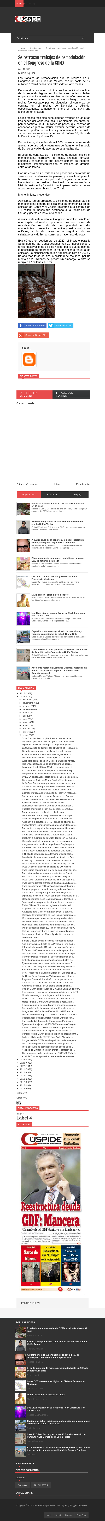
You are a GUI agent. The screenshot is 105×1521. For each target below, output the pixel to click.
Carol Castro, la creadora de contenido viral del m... (47, 850)
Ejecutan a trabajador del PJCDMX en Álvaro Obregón (49, 1024)
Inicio (57, 484)
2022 (22, 1066)
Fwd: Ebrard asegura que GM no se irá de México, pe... (49, 870)
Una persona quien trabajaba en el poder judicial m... (48, 1043)
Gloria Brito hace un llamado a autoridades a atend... (48, 834)
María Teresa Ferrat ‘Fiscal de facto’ (46, 1394)
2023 (22, 1063)
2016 (22, 1085)
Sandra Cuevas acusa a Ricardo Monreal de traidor (47, 940)
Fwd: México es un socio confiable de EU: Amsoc (46, 866)
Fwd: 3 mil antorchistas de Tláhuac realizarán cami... (48, 831)
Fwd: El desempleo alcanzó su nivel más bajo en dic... (48, 863)
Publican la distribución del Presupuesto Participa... (47, 1021)
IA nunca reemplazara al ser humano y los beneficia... (48, 918)
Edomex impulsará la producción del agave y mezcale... (49, 793)
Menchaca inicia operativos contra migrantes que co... (48, 924)
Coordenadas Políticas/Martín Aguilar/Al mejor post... (48, 780)
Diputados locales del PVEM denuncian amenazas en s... (50, 895)
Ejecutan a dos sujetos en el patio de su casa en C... (48, 963)
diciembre (27, 699)
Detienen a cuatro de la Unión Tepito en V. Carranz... (48, 757)
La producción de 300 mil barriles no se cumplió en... (48, 908)
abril (25, 725)
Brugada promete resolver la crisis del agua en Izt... (47, 812)
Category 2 (21, 1097)
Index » (20, 1113)
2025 (22, 696)
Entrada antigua (84, 484)
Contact (68, 1515)
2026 (22, 693)
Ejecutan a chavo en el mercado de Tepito (42, 802)
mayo (25, 722)
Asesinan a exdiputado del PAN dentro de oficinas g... (48, 822)
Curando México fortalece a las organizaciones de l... (48, 956)
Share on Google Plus (32, 335)
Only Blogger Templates (76, 1505)
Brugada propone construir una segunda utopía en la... (49, 889)
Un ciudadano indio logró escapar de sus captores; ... (48, 841)
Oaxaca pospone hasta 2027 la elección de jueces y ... (49, 927)
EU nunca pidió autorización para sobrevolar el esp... (48, 770)
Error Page (81, 1515)
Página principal (30, 1303)
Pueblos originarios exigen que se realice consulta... (47, 809)
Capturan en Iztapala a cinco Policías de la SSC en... (48, 982)
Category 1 (21, 1093)
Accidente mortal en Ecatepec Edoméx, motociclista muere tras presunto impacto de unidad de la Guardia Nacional (58, 1448)
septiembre (28, 709)
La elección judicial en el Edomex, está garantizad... (47, 805)
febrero (26, 732)
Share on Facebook (31, 325)
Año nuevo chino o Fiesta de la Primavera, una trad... (48, 944)
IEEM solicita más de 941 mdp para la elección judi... (48, 947)
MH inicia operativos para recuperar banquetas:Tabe (48, 741)
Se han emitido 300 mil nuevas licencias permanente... (49, 1027)
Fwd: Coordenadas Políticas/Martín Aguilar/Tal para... (48, 886)
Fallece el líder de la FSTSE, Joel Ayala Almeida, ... (47, 1037)
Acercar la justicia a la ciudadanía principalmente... (47, 985)
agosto (26, 712)
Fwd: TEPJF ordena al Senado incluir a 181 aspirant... (48, 879)
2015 (22, 1088)
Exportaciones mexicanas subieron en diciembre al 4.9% (50, 992)
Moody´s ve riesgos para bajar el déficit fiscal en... (46, 995)
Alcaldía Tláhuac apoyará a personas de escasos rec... (49, 1056)
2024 (22, 1059)
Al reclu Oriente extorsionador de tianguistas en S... (47, 754)
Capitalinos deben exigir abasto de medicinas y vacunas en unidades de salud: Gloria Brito (58, 1422)
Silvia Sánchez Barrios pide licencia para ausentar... (47, 738)
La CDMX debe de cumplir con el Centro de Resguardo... (50, 748)
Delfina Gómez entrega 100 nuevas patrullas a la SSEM (49, 1014)
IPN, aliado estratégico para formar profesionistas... (47, 854)
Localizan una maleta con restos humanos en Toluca (48, 921)
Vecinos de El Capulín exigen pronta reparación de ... (48, 1050)
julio (25, 716)
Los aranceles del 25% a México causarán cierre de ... (49, 767)
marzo (26, 728)
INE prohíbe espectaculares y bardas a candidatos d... (49, 773)
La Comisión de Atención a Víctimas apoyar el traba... (48, 976)
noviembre (28, 703)
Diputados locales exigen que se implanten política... (48, 744)
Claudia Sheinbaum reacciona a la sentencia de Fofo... (49, 857)
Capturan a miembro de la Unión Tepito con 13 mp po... (49, 838)
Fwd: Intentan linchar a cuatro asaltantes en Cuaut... (48, 873)
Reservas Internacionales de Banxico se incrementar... (49, 915)
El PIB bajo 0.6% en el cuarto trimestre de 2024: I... (47, 860)
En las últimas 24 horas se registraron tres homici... (47, 905)
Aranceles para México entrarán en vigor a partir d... (47, 911)
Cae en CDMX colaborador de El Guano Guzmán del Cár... (51, 989)
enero (25, 735)
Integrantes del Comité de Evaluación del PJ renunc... (48, 1011)
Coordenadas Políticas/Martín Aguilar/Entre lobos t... (48, 1018)
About (58, 1515)
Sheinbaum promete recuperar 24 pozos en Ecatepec (48, 796)
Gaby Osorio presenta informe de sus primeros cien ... (48, 818)
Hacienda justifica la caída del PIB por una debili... (47, 764)
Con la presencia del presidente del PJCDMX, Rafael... (49, 1053)
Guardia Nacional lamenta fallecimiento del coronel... (48, 751)
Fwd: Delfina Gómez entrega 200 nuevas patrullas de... (49, 883)
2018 (22, 1079)
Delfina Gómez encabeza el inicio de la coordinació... (48, 931)
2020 (22, 1072)
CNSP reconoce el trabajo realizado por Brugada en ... (49, 972)
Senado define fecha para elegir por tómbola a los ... (48, 1008)
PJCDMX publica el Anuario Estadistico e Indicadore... (48, 847)
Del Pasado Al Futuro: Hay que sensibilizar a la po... (47, 815)
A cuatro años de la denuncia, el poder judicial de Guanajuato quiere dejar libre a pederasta (53, 1356)
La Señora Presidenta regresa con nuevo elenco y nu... (49, 783)
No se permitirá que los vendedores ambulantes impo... (49, 953)
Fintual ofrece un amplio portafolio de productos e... (47, 960)
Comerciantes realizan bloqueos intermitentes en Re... (49, 799)
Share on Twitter (60, 325)
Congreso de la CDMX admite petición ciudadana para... (50, 1034)
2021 (22, 1069)
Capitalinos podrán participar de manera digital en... (47, 892)
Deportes (22, 1485)
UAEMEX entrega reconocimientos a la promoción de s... (50, 777)
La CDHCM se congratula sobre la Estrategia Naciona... (49, 966)
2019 (22, 1075)
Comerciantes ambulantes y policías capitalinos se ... (48, 1030)
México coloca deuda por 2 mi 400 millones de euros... (49, 998)
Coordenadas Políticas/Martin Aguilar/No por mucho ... (49, 934)
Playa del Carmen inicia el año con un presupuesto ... (48, 979)
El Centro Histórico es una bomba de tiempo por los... (48, 950)
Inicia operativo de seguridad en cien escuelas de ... (47, 1046)
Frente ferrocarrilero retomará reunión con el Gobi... (47, 789)
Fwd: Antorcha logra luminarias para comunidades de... (49, 825)
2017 (22, 1082)
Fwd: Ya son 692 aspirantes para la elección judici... (47, 876)
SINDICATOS (41, 1485)
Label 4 (24, 1118)
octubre (26, 706)
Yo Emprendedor (30, 937)
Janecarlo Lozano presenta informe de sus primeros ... (49, 902)
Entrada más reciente (27, 484)
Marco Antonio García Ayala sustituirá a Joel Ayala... (48, 1001)
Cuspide (37, 1505)
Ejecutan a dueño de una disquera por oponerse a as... (49, 1005)
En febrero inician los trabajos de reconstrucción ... (47, 969)
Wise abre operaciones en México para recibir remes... (49, 761)
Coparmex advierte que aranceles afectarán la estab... (49, 786)
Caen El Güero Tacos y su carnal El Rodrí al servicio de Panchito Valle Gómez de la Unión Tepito (56, 1435)
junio (25, 719)
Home (48, 1515)
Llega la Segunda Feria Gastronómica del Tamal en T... (49, 899)
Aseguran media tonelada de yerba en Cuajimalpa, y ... (49, 844)
